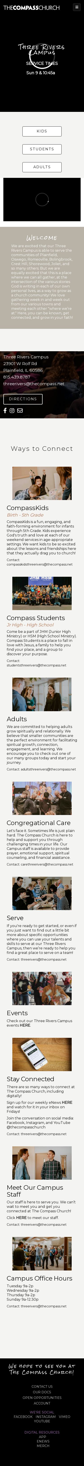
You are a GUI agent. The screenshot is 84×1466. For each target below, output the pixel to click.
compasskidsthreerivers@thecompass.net (40, 564)
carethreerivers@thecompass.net (47, 864)
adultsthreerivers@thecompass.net (48, 769)
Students (42, 149)
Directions (23, 399)
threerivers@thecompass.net (33, 383)
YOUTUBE (42, 1421)
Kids (42, 131)
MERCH (43, 1446)
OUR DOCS (42, 1392)
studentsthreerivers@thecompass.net (36, 665)
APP (42, 1437)
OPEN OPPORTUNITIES (42, 1398)
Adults (42, 167)
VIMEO (64, 1417)
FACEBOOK (23, 1417)
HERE (21, 1218)
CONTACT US (42, 1387)
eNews (43, 1441)
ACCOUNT (42, 1403)
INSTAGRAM (46, 1417)
